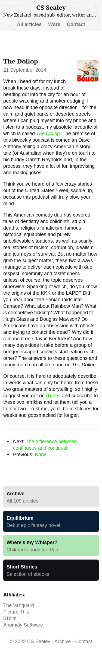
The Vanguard (18, 605)
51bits (9, 618)
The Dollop (48, 133)
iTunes (53, 395)
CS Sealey (51, 7)
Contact (83, 641)
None (41, 454)
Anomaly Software (23, 625)
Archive (62, 641)
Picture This (16, 612)
